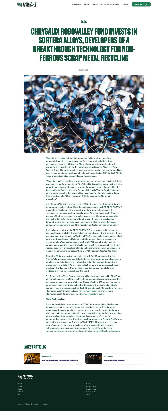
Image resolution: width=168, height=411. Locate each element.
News (20, 389)
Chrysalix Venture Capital (57, 158)
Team (20, 386)
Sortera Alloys (77, 164)
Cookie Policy (91, 392)
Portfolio (21, 384)
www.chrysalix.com (91, 291)
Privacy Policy (91, 389)
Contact (89, 384)
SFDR (88, 394)
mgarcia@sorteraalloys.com (107, 331)
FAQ (19, 394)
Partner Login (91, 386)
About (20, 392)
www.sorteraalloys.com (92, 294)
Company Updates (110, 4)
